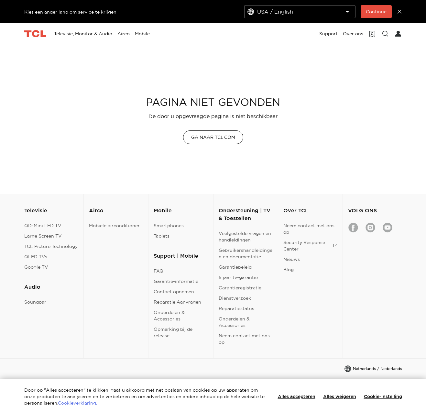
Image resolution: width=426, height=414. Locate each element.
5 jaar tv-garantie (238, 277)
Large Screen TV (43, 236)
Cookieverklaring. (77, 403)
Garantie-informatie (176, 281)
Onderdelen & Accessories (169, 315)
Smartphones (169, 226)
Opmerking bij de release (173, 332)
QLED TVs (35, 257)
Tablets (161, 236)
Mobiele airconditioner (114, 226)
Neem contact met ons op (244, 339)
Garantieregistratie (240, 288)
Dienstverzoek (235, 298)
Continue (376, 12)
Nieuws (291, 259)
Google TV (36, 267)
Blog (288, 270)
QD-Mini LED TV (42, 226)
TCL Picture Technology (51, 246)
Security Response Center (310, 246)
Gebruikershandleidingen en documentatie (245, 253)
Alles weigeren (339, 396)
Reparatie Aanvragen (177, 302)
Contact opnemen (174, 292)
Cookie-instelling (383, 396)
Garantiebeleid (235, 267)
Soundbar (35, 302)
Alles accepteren (296, 396)
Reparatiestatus (236, 308)
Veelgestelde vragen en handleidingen (245, 236)
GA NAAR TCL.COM (213, 137)
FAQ (158, 271)
